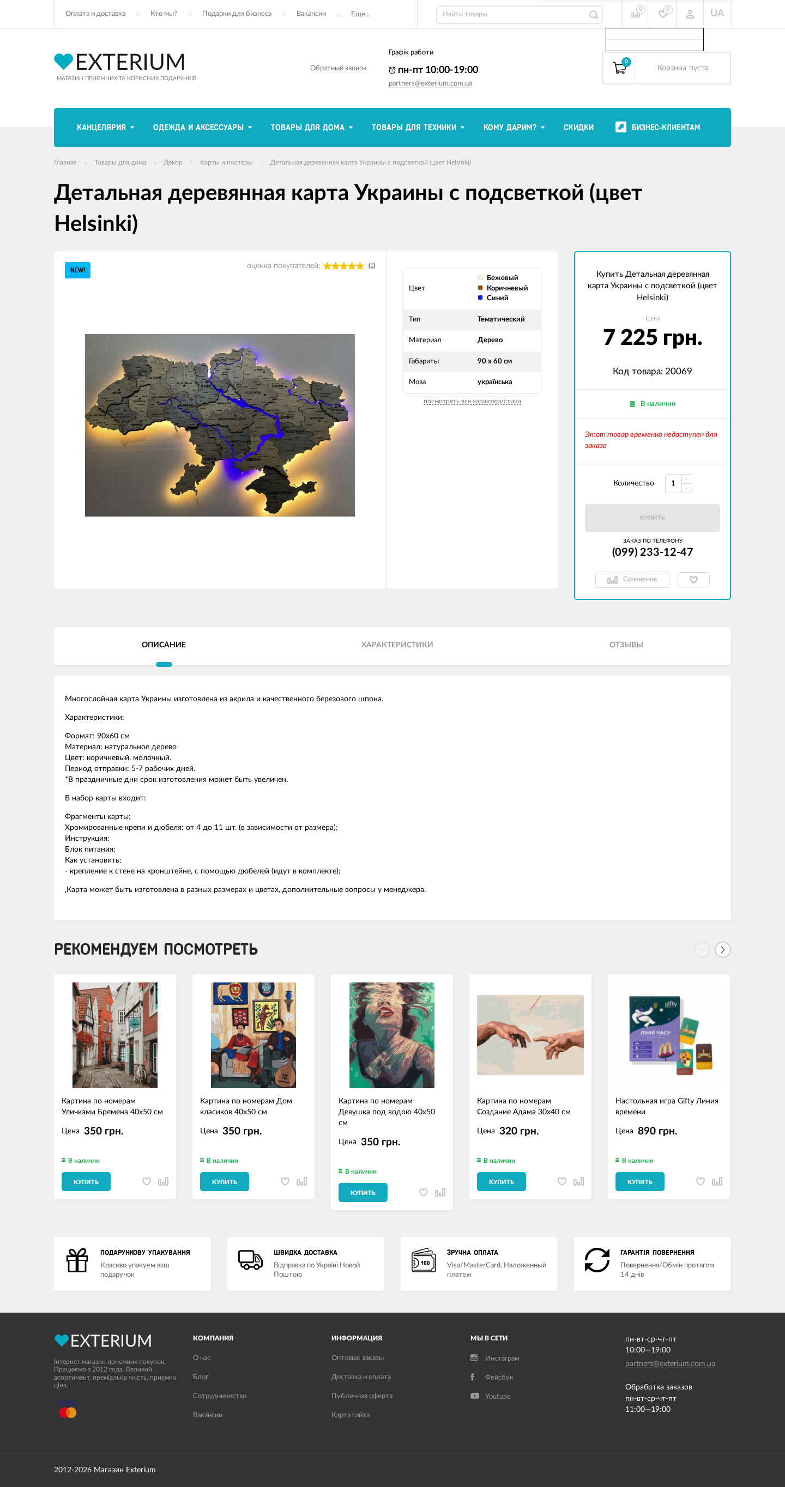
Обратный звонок (338, 68)
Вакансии (311, 13)
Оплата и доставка (95, 13)
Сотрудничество (219, 1396)
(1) (372, 266)
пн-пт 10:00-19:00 (433, 70)
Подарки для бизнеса (236, 13)
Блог (200, 1377)
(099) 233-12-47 (652, 552)
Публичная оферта (361, 1396)
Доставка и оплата (361, 1377)
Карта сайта (350, 1415)
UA (717, 14)
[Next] (723, 950)
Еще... (360, 14)
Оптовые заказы (357, 1358)
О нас (201, 1358)
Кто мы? (163, 13)
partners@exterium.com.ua (430, 83)
